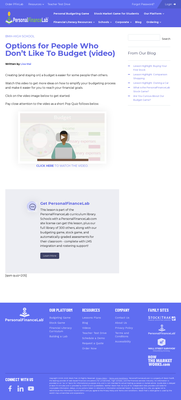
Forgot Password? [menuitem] (143, 4)
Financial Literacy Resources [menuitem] (73, 22)
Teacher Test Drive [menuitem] (59, 4)
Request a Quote (93, 343)
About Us (121, 322)
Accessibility (123, 341)
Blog (85, 322)
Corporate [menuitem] (122, 22)
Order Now (89, 348)
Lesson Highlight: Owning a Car (151, 82)
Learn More (49, 255)
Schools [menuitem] (103, 22)
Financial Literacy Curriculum (60, 329)
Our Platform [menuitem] (153, 13)
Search (166, 38)
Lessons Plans (91, 317)
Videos (86, 328)
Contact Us (122, 317)
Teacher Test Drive (94, 333)
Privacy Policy (124, 328)
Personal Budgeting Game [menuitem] (71, 13)
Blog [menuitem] (138, 22)
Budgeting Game (60, 317)
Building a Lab (58, 336)
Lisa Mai (26, 64)
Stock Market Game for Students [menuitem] (116, 13)
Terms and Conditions (122, 334)
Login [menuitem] (170, 4)
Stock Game (57, 322)
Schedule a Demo (93, 338)
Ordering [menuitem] (152, 22)
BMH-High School (19, 36)
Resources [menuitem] (34, 4)
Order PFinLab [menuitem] (14, 4)
